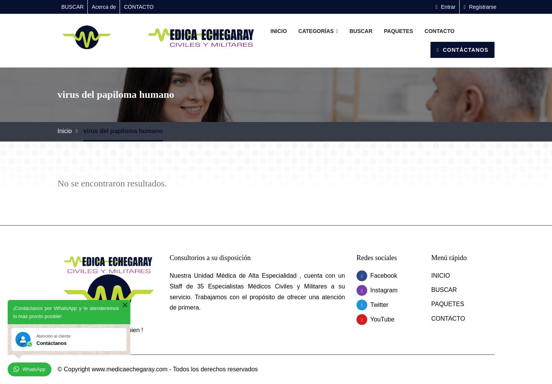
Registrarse (479, 7)
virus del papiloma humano (123, 131)
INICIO (279, 31)
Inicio (65, 131)
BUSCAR (72, 7)
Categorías (318, 31)
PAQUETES (398, 31)
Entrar (445, 7)
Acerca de (104, 7)
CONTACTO (138, 7)
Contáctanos (462, 50)
